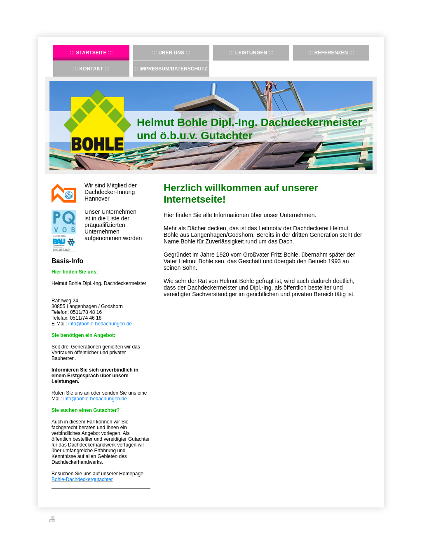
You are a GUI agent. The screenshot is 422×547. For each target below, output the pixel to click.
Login (367, 519)
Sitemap (96, 520)
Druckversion (67, 520)
